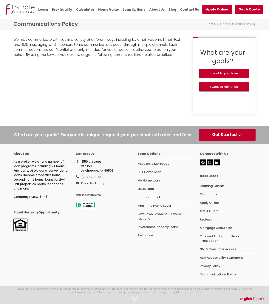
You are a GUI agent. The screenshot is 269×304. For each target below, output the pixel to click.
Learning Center (212, 186)
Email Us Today (92, 183)
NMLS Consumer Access (218, 249)
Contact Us (208, 194)
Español (259, 298)
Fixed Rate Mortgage (153, 164)
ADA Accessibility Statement (221, 257)
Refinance (145, 235)
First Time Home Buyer (154, 206)
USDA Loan (146, 189)
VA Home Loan (149, 180)
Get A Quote (209, 211)
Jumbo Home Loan (152, 197)
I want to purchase (224, 73)
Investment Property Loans (158, 227)
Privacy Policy (210, 266)
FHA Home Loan (149, 172)
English (245, 298)
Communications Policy (218, 274)
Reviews (206, 219)
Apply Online (209, 203)
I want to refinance (224, 87)
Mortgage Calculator (216, 228)
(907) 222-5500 (93, 177)
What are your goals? (222, 56)
